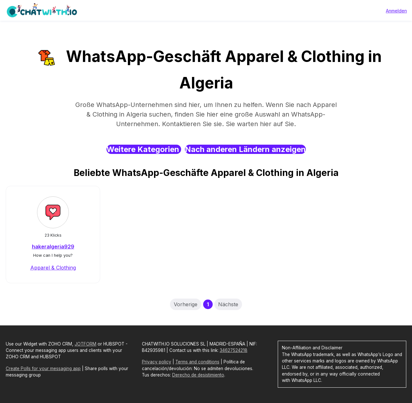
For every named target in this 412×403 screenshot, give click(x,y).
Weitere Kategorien (144, 149)
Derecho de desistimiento (198, 374)
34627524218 (233, 350)
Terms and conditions (197, 361)
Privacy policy (156, 361)
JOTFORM (85, 343)
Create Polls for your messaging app (43, 368)
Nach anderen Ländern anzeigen (245, 149)
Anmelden (396, 10)
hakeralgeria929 (53, 246)
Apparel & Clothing (53, 267)
